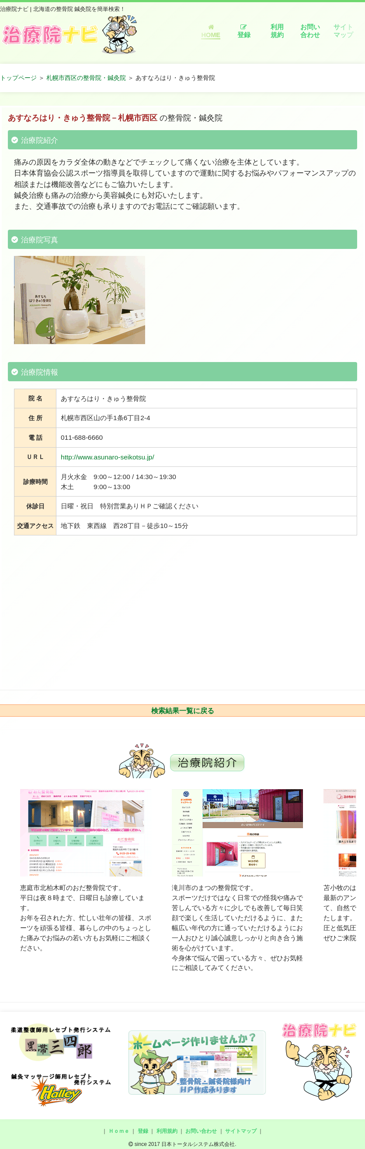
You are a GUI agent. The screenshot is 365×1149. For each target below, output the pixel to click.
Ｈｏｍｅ (118, 1131)
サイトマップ (343, 31)
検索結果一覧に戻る (182, 710)
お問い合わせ (310, 31)
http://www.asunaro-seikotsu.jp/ (107, 457)
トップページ (18, 77)
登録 (243, 31)
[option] (85, 871)
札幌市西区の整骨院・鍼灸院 (86, 77)
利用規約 (277, 31)
